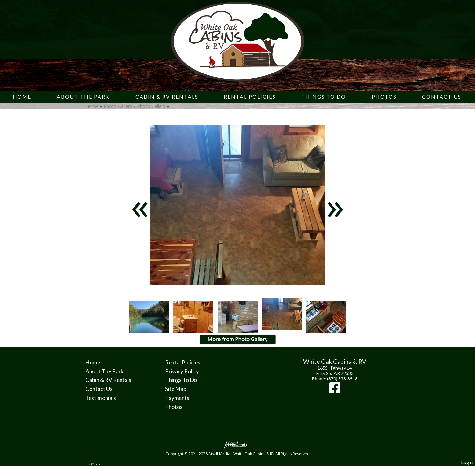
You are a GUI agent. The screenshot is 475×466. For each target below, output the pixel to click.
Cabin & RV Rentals (166, 97)
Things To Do (323, 97)
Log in (467, 462)
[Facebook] (334, 390)
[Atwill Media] (237, 444)
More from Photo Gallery (237, 339)
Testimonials (100, 397)
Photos (384, 97)
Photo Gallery (118, 106)
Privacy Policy (182, 371)
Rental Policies (250, 97)
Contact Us (441, 97)
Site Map (175, 389)
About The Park (83, 97)
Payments (177, 397)
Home (22, 97)
